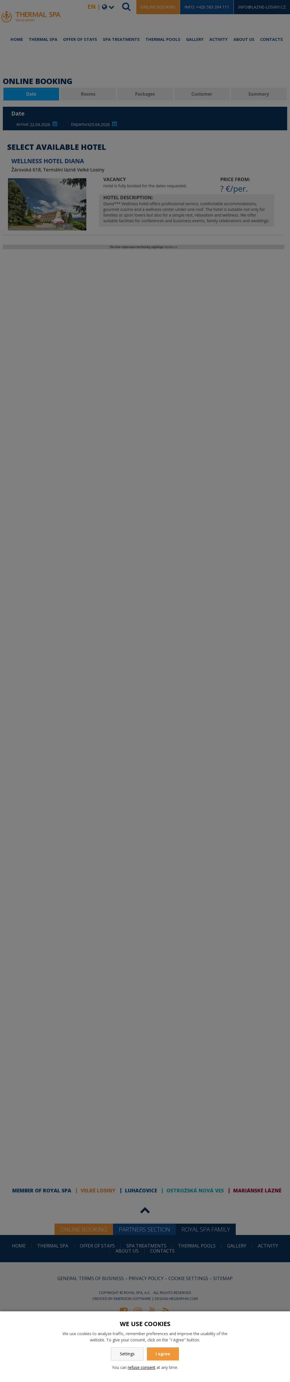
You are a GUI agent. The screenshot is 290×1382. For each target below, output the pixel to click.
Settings (127, 1353)
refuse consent (141, 1367)
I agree (163, 1353)
